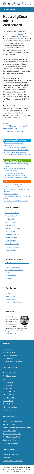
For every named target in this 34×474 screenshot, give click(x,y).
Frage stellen (10, 296)
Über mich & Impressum (11, 454)
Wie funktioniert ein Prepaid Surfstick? (16, 147)
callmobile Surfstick (10, 407)
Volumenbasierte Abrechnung (13, 173)
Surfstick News (8, 358)
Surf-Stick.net (7, 349)
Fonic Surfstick (10, 222)
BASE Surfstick (10, 241)
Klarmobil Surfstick (12, 234)
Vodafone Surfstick (12, 213)
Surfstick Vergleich (9, 352)
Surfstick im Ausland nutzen (13, 184)
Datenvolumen (8, 145)
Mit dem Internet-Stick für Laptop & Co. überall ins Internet (14, 269)
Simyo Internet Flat (12, 244)
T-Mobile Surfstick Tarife (11, 437)
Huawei (20, 34)
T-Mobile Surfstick (11, 216)
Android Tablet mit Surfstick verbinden (16, 201)
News (7, 123)
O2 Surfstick (9, 219)
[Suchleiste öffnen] (29, 9)
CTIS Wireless (19, 38)
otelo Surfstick (10, 250)
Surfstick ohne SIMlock (11, 194)
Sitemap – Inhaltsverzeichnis (13, 461)
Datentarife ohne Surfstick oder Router (17, 428)
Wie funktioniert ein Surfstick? (13, 143)
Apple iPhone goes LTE (15, 131)
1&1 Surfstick (10, 231)
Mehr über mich (11, 333)
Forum (7, 293)
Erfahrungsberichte (10, 355)
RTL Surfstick (10, 225)
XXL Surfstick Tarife (9, 431)
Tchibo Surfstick (11, 238)
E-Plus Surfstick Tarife (10, 443)
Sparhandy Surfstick (12, 228)
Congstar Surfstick (12, 247)
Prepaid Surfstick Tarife (11, 424)
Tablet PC (8, 278)
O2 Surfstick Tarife (9, 440)
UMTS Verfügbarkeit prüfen (13, 361)
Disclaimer (6, 458)
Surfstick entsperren (10, 171)
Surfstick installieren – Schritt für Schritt (16, 150)
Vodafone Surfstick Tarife (12, 434)
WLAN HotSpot (10, 275)
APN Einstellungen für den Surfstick (15, 168)
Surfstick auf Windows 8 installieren (15, 152)
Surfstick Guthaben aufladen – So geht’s (16, 187)
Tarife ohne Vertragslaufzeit (13, 421)
